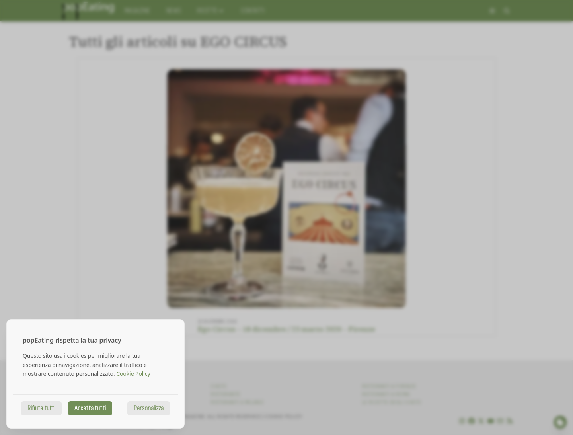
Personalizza (149, 408)
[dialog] (95, 374)
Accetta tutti (90, 408)
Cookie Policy (133, 373)
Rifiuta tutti (41, 408)
